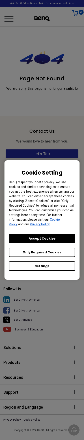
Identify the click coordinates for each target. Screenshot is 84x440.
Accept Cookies (42, 238)
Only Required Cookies (42, 252)
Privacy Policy (40, 224)
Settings (42, 266)
